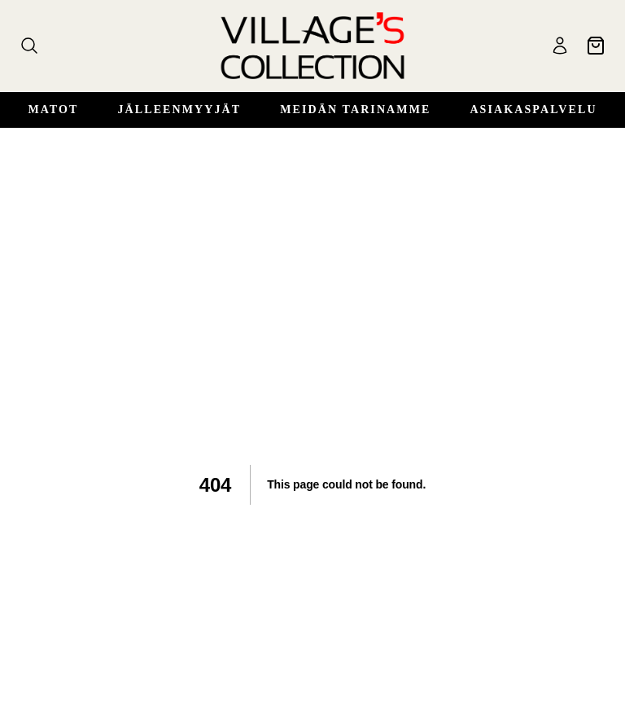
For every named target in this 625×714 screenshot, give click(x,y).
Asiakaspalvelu (533, 109)
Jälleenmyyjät (179, 109)
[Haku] (29, 45)
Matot (53, 109)
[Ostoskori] (595, 45)
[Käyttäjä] (560, 45)
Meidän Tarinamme (355, 109)
